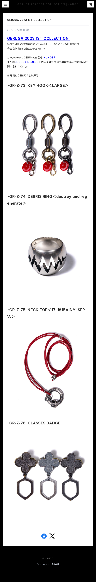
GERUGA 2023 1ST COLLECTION (29, 19)
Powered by (48, 564)
